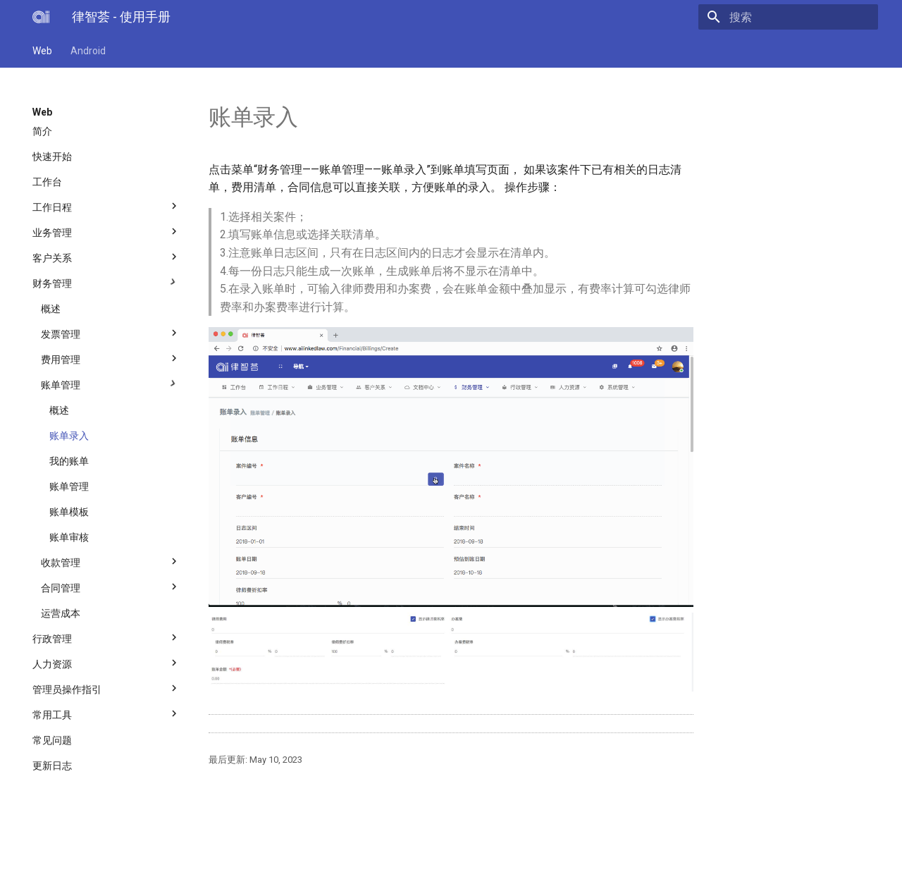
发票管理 (110, 330)
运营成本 (60, 613)
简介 (42, 131)
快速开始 (52, 156)
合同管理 (110, 584)
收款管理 (110, 559)
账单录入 (69, 435)
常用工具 (106, 711)
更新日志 (52, 765)
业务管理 (106, 229)
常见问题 (52, 740)
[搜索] (795, 17)
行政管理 (106, 635)
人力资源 (106, 660)
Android (88, 50)
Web (42, 50)
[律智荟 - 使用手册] (41, 17)
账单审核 (69, 537)
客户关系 (106, 254)
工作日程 (106, 204)
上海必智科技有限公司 (178, 865)
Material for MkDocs (118, 880)
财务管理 (106, 280)
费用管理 (110, 356)
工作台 (47, 182)
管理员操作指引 (106, 686)
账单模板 (69, 511)
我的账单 (69, 461)
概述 (51, 308)
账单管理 (110, 381)
